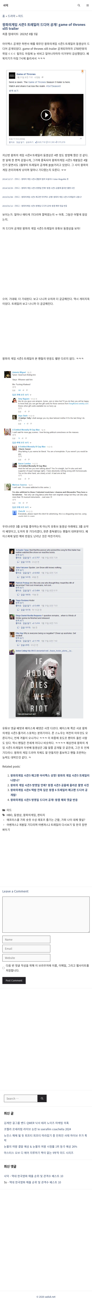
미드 (20, 16)
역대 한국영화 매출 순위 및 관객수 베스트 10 (37, 1176)
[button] (79, 5)
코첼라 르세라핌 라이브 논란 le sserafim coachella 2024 (37, 1129)
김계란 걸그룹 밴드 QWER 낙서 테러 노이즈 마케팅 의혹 (36, 1123)
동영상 (18, 815)
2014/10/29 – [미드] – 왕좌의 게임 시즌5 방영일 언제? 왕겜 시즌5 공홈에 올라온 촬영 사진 (38, 188)
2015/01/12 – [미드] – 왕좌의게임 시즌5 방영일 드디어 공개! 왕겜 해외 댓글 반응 (34, 205)
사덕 (5, 5)
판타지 (41, 815)
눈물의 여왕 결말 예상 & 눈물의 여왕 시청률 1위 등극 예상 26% (40, 1146)
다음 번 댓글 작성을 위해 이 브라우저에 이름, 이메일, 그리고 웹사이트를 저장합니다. (47, 967)
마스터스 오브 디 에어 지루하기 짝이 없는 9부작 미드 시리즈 (38, 1153)
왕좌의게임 (29, 815)
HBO (9, 815)
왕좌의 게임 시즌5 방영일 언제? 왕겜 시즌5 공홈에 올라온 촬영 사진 (49, 785)
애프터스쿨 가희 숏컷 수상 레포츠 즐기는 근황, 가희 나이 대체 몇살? (46, 820)
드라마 (11, 16)
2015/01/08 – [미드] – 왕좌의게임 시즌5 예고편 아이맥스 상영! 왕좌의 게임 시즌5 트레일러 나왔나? (42, 197)
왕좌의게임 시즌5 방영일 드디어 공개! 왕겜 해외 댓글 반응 (44, 800)
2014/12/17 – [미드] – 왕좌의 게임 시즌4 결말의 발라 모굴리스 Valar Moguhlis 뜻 (35, 179)
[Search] (42, 1098)
